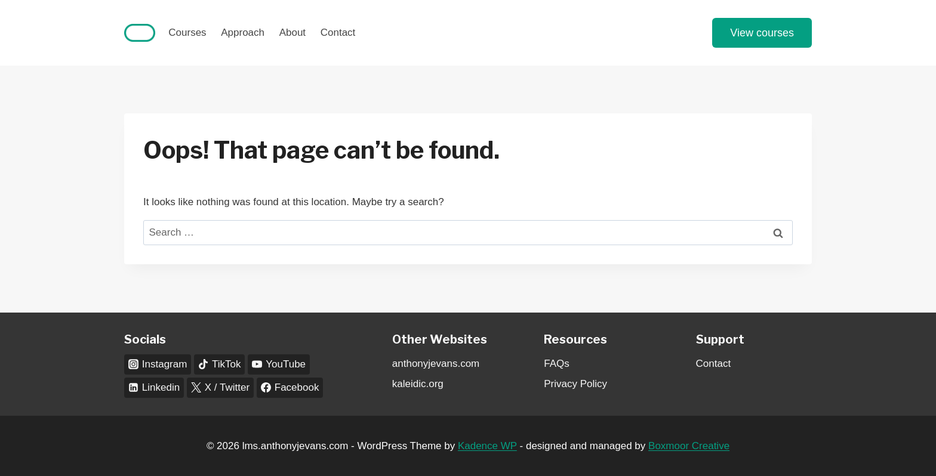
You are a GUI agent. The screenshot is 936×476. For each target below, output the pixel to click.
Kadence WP (487, 446)
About (292, 32)
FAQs (556, 363)
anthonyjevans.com (435, 363)
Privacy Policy (575, 384)
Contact (338, 32)
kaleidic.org (418, 384)
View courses (762, 33)
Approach (242, 32)
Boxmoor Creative (688, 446)
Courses (187, 32)
